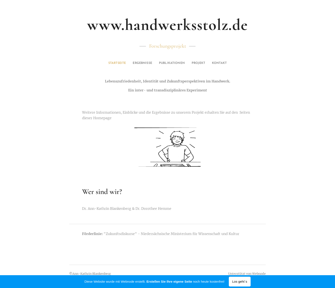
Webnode (259, 274)
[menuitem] (112, 63)
